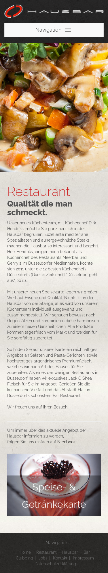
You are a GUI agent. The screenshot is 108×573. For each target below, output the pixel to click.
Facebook (66, 442)
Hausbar (70, 552)
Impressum (83, 558)
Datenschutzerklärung (55, 563)
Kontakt (60, 558)
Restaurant (46, 552)
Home (25, 552)
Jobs (43, 558)
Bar (87, 552)
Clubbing (24, 558)
